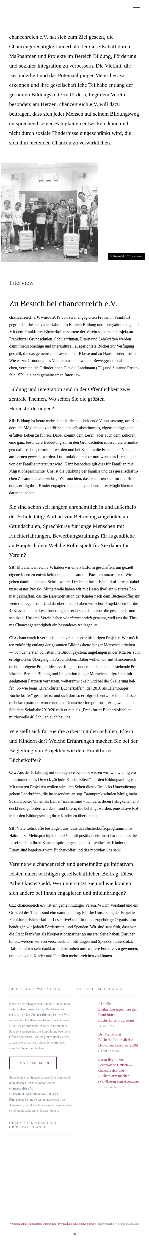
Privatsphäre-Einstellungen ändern (77, 1223)
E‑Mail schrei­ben (33, 1063)
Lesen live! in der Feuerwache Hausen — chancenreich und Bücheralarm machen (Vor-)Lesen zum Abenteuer (118, 1070)
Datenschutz (49, 1223)
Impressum (34, 1223)
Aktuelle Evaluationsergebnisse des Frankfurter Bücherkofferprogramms (117, 1012)
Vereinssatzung (18, 1223)
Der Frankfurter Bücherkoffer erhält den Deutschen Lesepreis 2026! (118, 1039)
